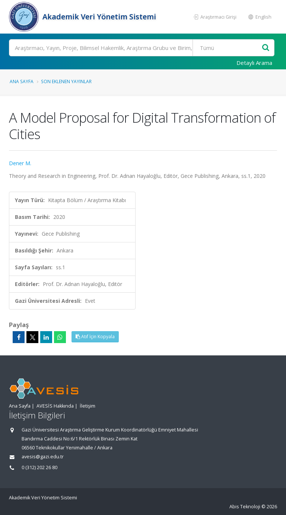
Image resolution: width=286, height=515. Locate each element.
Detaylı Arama (254, 62)
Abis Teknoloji (244, 506)
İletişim (87, 406)
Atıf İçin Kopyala (95, 336)
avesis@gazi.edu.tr (43, 456)
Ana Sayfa (22, 81)
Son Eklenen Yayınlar (66, 81)
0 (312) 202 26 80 (39, 467)
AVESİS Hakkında (55, 406)
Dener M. (20, 163)
